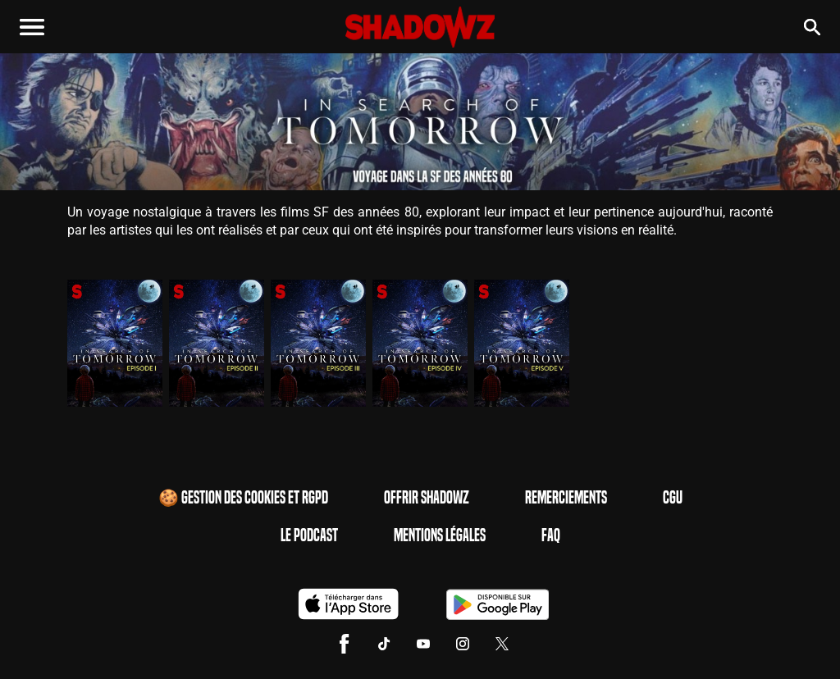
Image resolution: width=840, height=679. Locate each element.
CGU (672, 498)
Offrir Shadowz (426, 498)
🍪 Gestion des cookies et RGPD (243, 498)
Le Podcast (309, 535)
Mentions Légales (440, 535)
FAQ (550, 535)
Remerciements (566, 498)
